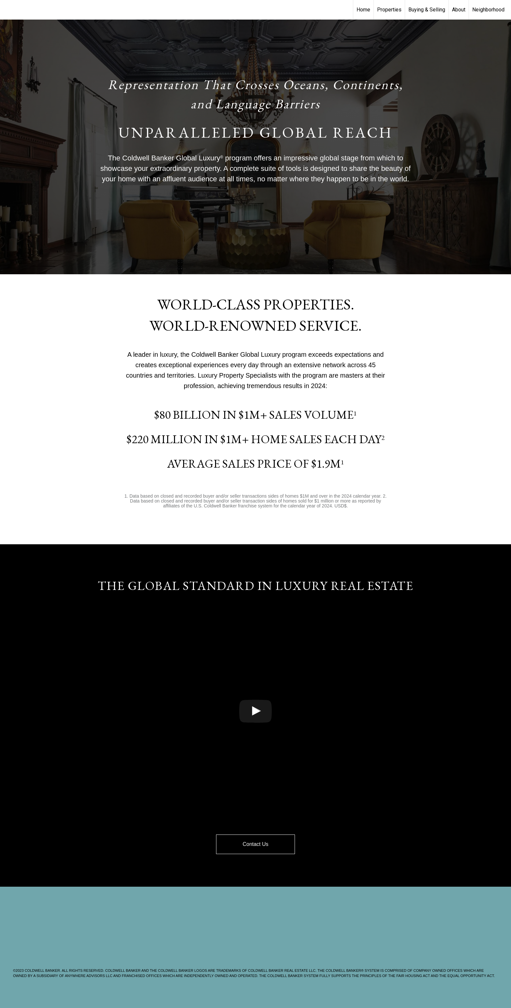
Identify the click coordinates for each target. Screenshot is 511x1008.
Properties (389, 10)
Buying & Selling (426, 10)
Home (363, 10)
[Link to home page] (8, 10)
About (458, 10)
